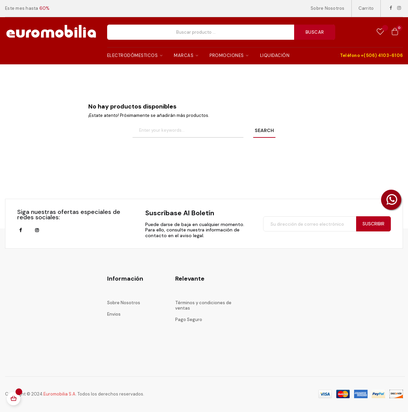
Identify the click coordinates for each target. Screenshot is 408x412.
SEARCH (264, 130)
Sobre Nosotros (328, 8)
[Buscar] (188, 131)
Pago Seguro (188, 319)
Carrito (366, 8)
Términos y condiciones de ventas (203, 305)
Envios (114, 314)
